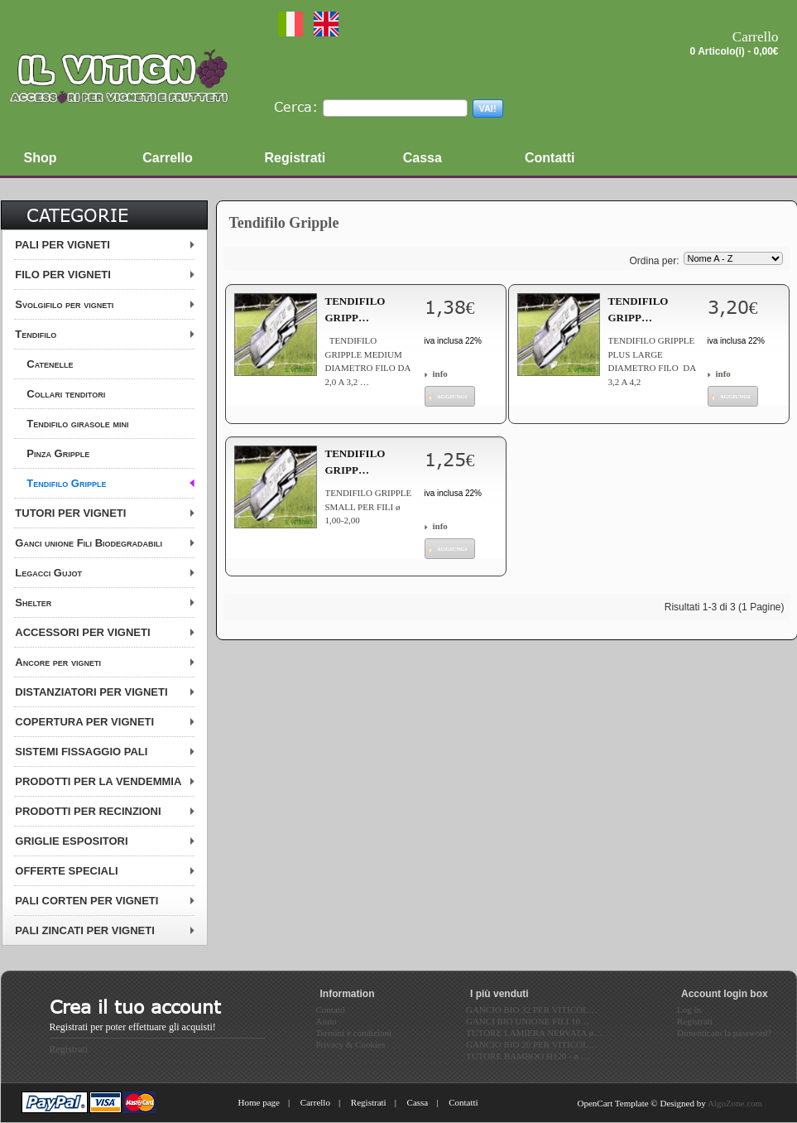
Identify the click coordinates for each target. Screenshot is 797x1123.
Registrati (69, 1049)
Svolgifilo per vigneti (64, 304)
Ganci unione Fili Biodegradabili (88, 543)
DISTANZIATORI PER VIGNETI (91, 692)
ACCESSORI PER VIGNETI (82, 632)
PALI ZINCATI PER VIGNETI (85, 930)
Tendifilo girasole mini (77, 423)
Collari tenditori (65, 394)
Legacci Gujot (48, 572)
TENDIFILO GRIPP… (355, 309)
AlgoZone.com (735, 1103)
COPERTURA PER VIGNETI (84, 722)
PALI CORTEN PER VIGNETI (86, 900)
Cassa (418, 1102)
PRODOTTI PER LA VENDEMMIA (98, 781)
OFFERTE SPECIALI (66, 871)
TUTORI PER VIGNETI (70, 513)
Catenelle (49, 364)
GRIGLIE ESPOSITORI (71, 841)
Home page (259, 1102)
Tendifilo (35, 334)
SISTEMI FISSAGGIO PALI (81, 751)
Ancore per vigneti (58, 662)
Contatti (463, 1102)
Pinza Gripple (57, 453)
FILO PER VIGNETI (63, 274)
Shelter (33, 602)
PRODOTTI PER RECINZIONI (88, 811)
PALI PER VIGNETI (62, 245)
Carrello (315, 1102)
